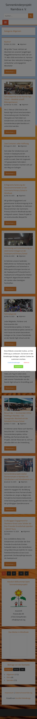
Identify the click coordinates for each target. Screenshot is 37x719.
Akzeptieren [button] (18, 366)
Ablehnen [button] (26, 362)
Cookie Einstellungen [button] (14, 362)
